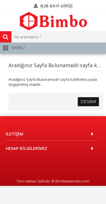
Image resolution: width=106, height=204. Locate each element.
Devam (88, 101)
